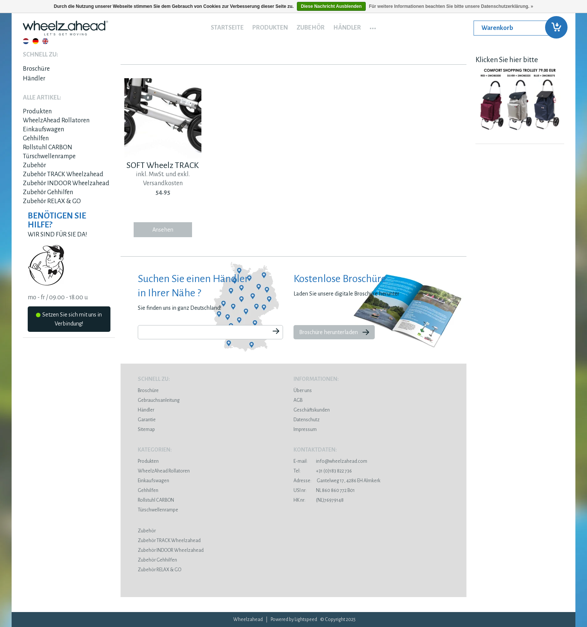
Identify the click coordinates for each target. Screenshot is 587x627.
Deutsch (36, 41)
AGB (298, 400)
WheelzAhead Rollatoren (56, 120)
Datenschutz (307, 419)
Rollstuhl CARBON (47, 147)
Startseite (227, 27)
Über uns (303, 390)
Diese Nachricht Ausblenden (331, 6)
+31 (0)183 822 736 (323, 471)
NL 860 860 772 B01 (324, 490)
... (372, 25)
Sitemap (146, 429)
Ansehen (162, 230)
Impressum (305, 429)
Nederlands (26, 41)
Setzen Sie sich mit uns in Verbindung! (69, 319)
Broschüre (36, 68)
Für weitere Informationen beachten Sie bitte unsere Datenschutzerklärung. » (451, 6)
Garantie (147, 419)
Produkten (270, 27)
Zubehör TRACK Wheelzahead (63, 174)
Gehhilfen (36, 138)
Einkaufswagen (43, 129)
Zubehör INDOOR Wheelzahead (66, 183)
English (45, 41)
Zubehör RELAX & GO (52, 201)
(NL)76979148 (319, 500)
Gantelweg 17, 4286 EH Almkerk (337, 480)
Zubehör (310, 27)
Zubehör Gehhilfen (48, 192)
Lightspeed (306, 619)
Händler (347, 27)
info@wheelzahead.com (341, 461)
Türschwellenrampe (49, 156)
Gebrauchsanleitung (159, 400)
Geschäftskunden (312, 410)
